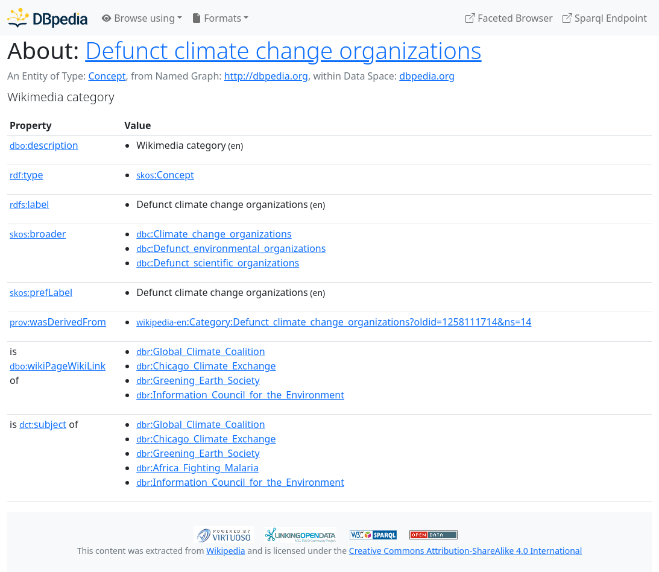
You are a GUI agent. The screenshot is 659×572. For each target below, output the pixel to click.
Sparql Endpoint (605, 18)
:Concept (165, 174)
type (26, 174)
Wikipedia (225, 550)
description (44, 145)
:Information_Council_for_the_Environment (240, 394)
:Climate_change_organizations (213, 233)
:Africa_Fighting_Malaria (197, 467)
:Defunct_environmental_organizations (231, 248)
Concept (106, 76)
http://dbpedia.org (266, 76)
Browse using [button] (138, 18)
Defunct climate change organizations (283, 50)
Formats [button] (216, 18)
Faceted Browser (509, 18)
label (29, 204)
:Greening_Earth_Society (198, 380)
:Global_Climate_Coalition (200, 351)
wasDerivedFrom (58, 321)
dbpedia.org (427, 76)
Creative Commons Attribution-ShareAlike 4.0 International (465, 550)
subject (42, 424)
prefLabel (41, 292)
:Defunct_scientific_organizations (217, 262)
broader (38, 233)
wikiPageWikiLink (58, 365)
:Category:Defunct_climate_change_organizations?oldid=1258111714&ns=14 (333, 321)
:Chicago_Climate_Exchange (206, 365)
